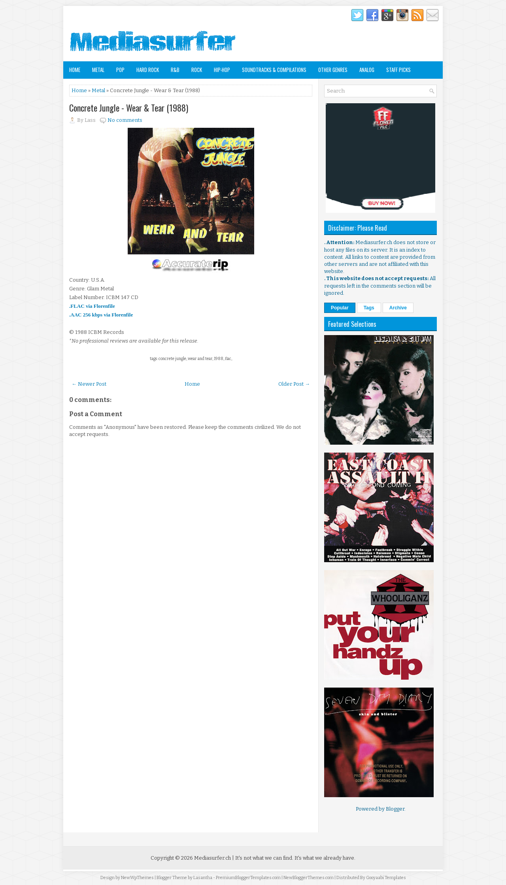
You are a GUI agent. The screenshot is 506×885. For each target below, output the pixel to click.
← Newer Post (89, 384)
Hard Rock (147, 70)
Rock (196, 70)
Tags (369, 308)
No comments (125, 120)
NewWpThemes (137, 877)
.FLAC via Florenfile (92, 306)
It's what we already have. (325, 858)
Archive (398, 308)
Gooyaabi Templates (386, 877)
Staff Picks (398, 70)
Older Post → (294, 384)
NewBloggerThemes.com (308, 877)
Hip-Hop (222, 70)
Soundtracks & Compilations (274, 70)
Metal (98, 70)
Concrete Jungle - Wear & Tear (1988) (128, 107)
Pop (120, 70)
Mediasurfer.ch (212, 858)
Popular (340, 308)
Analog (366, 70)
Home (74, 70)
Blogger (395, 809)
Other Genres (332, 70)
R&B (175, 70)
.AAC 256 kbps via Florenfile (101, 315)
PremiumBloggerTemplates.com (248, 877)
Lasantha (202, 877)
